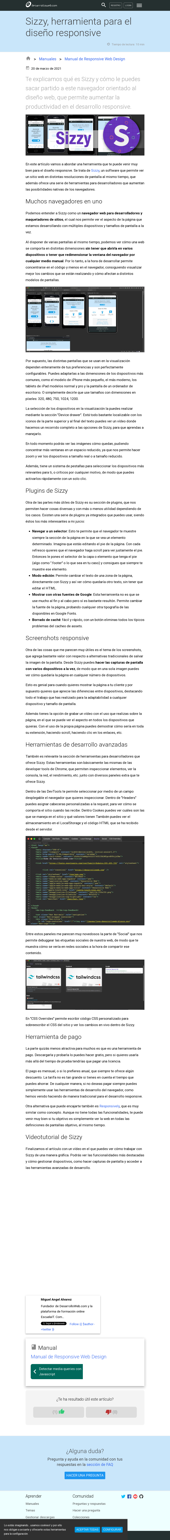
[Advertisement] (85, 1270)
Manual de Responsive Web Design (95, 59)
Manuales (47, 59)
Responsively (109, 1106)
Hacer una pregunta (86, 1510)
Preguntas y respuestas (89, 1504)
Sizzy (95, 170)
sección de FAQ (100, 1464)
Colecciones (81, 1517)
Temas (30, 1510)
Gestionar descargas (40, 1517)
